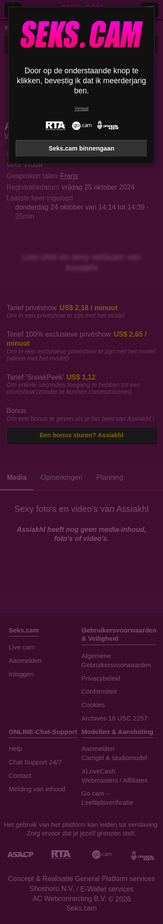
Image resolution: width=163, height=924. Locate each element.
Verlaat (81, 108)
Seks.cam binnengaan (81, 148)
